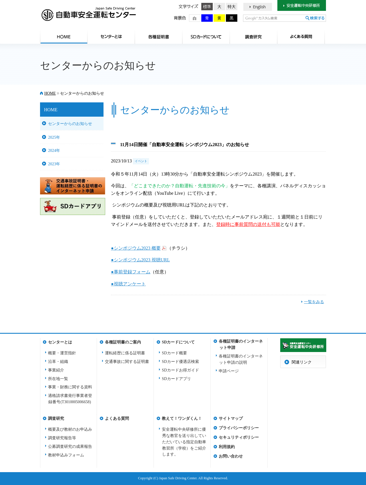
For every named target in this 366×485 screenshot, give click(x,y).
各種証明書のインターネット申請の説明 (241, 359)
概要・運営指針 (62, 353)
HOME (64, 36)
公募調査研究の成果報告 (70, 446)
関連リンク (302, 362)
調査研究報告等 (62, 438)
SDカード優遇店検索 (180, 361)
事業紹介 (56, 370)
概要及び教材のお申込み (70, 429)
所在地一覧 (58, 379)
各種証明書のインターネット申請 (241, 343)
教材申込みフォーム (66, 455)
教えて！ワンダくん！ (182, 418)
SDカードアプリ (176, 379)
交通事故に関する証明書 (127, 361)
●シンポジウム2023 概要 (136, 248)
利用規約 (227, 447)
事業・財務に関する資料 (70, 387)
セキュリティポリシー (239, 437)
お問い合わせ (231, 456)
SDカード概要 (174, 353)
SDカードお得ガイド (180, 370)
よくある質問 (301, 36)
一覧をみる (314, 302)
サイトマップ (231, 418)
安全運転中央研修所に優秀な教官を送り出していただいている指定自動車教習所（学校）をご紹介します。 (184, 442)
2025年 (54, 137)
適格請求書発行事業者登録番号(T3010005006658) (70, 398)
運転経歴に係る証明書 (125, 353)
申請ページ (229, 371)
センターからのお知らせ (70, 123)
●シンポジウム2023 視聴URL (140, 259)
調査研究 (253, 36)
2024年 (54, 150)
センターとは (111, 36)
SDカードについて (206, 36)
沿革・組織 (58, 361)
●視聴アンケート (128, 283)
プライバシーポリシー (239, 428)
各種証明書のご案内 (159, 36)
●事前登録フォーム (130, 271)
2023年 (54, 164)
